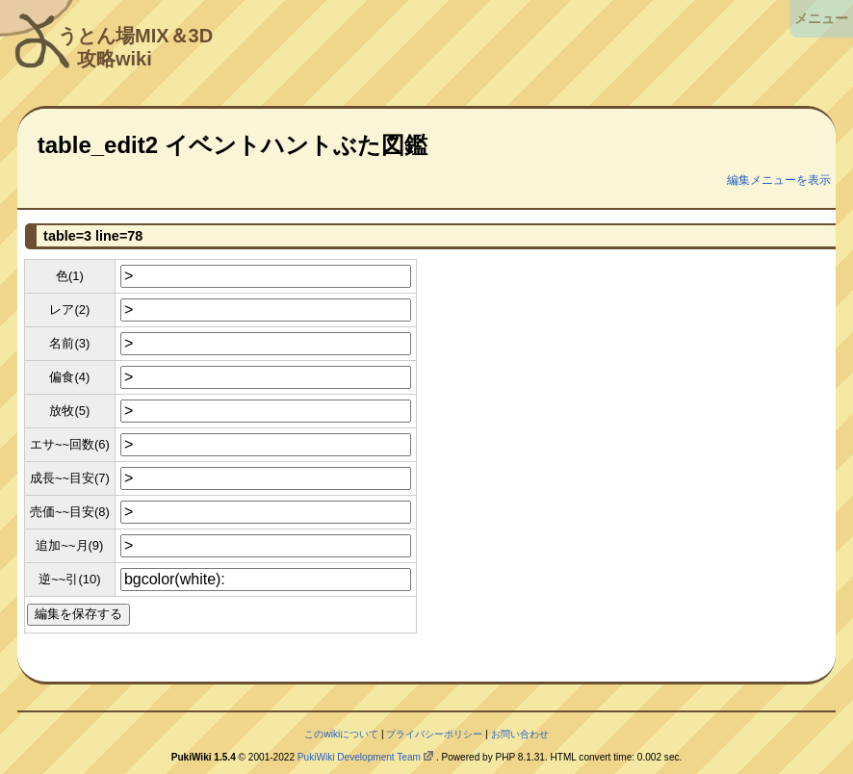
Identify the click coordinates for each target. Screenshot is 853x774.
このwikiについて (341, 734)
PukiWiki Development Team (359, 757)
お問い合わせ (520, 734)
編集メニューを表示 (779, 180)
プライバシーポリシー (434, 734)
